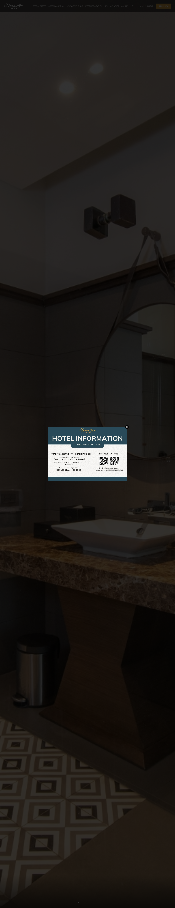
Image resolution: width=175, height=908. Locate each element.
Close (127, 427)
